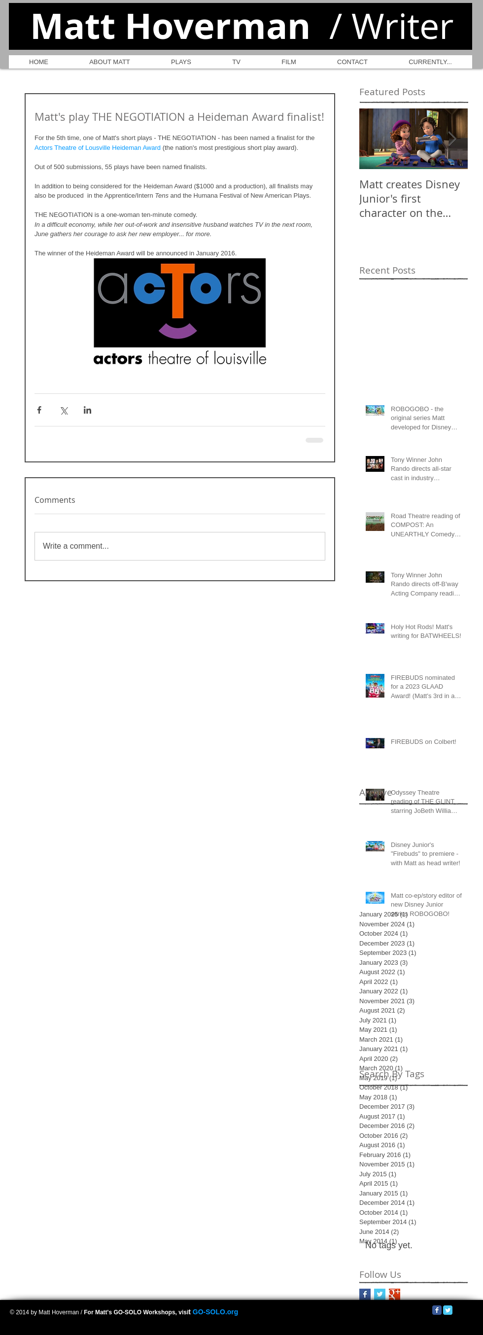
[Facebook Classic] (437, 1310)
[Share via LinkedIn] (87, 410)
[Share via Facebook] (39, 410)
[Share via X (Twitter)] (63, 410)
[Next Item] (452, 138)
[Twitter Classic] (447, 1310)
